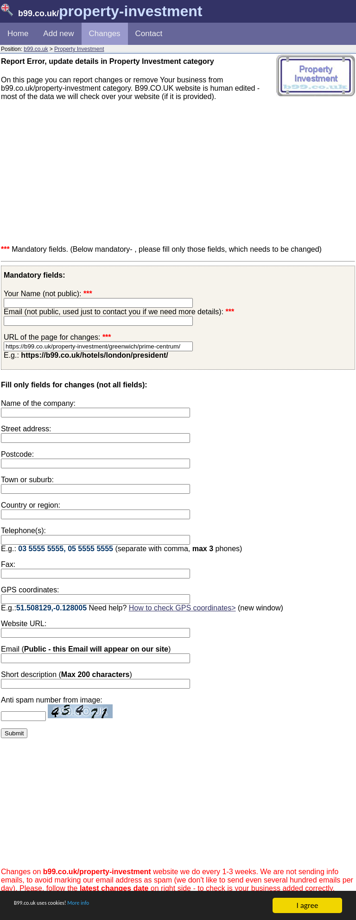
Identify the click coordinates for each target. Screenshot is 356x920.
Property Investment (79, 49)
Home (17, 33)
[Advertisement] (178, 173)
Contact (149, 33)
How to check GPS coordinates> (182, 608)
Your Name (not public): (43, 294)
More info (107, 906)
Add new (58, 33)
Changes (105, 33)
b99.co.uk (36, 49)
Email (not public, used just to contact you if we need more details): (119, 312)
